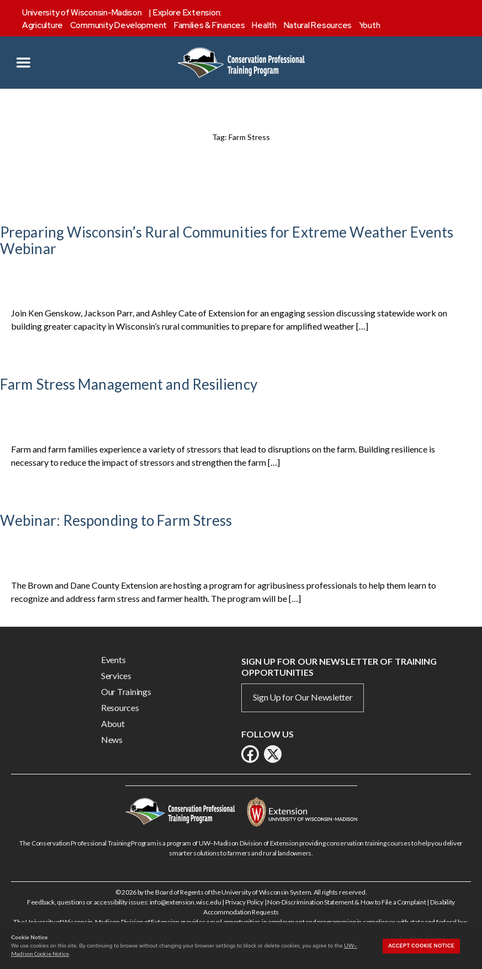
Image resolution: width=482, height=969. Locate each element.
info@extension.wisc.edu (185, 902)
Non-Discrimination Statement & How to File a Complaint (346, 902)
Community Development (118, 25)
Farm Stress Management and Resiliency (128, 384)
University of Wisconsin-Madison (82, 12)
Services (116, 675)
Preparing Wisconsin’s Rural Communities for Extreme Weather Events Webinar (227, 240)
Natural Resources (318, 25)
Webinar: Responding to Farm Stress (116, 520)
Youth (369, 25)
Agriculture (42, 25)
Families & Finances (209, 25)
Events (113, 659)
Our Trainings (126, 691)
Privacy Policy (244, 902)
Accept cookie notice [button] (421, 946)
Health (264, 25)
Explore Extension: (187, 12)
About (113, 723)
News (112, 739)
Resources (120, 707)
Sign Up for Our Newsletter (303, 697)
